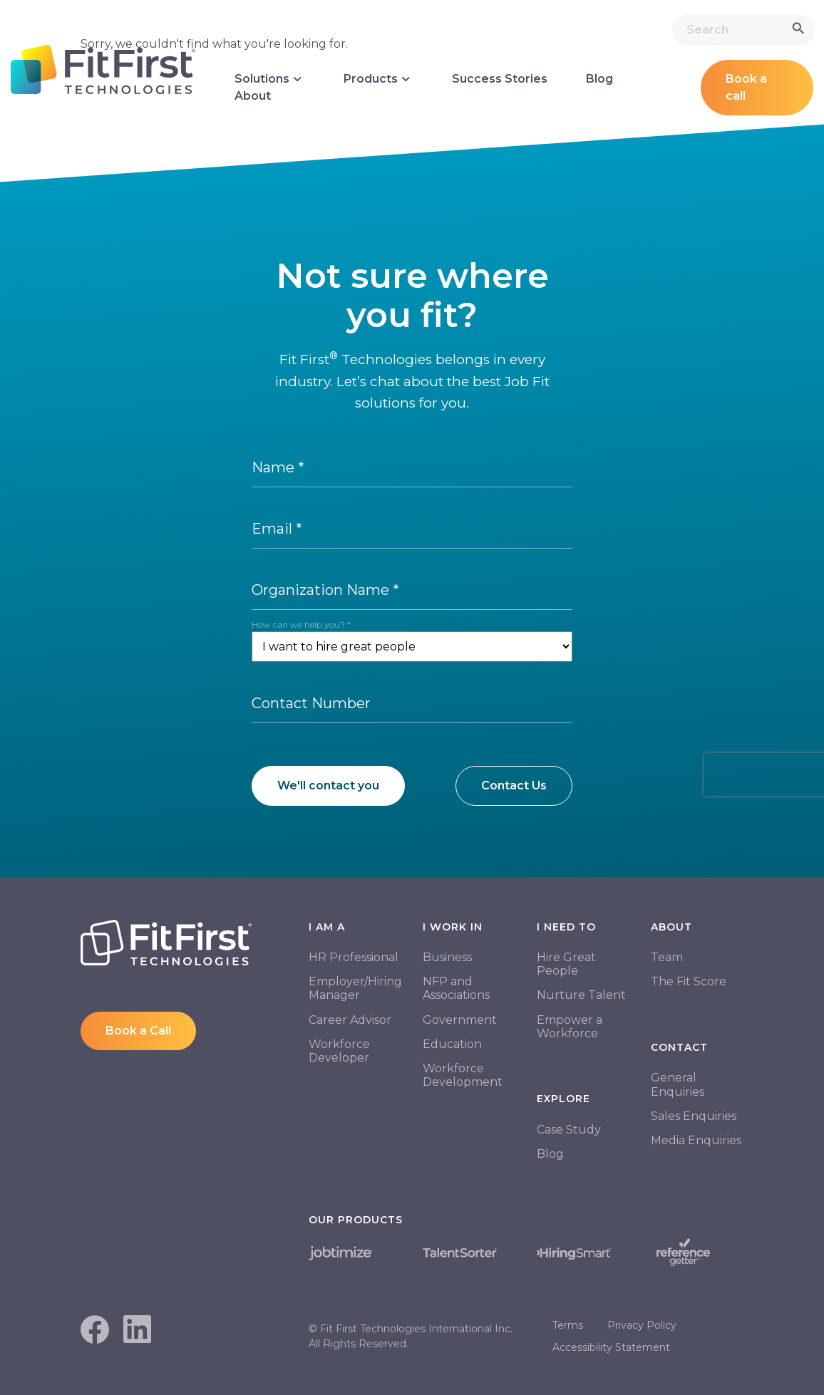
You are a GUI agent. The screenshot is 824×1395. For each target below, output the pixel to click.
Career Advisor (350, 1020)
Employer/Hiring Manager (355, 988)
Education (452, 1044)
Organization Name (325, 589)
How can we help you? (301, 624)
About (253, 96)
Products (378, 79)
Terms (567, 1325)
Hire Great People (566, 963)
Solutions (270, 79)
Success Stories (499, 78)
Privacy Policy (641, 1325)
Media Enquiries (696, 1140)
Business (447, 957)
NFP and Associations (456, 988)
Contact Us (514, 785)
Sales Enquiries (693, 1116)
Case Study (569, 1129)
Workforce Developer (339, 1050)
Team (667, 957)
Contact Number (311, 703)
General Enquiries (677, 1084)
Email (277, 528)
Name (278, 467)
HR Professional (353, 957)
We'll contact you (328, 785)
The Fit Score (688, 981)
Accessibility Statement (611, 1347)
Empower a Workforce (569, 1026)
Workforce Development (463, 1075)
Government (460, 1020)
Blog (599, 78)
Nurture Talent (581, 995)
